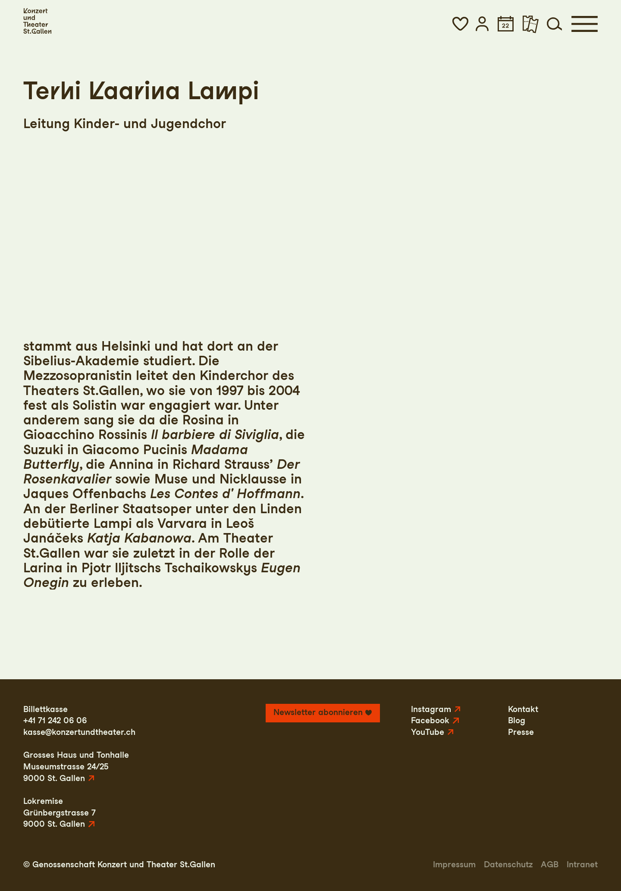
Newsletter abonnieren (318, 712)
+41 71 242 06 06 (55, 720)
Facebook (430, 720)
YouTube (427, 732)
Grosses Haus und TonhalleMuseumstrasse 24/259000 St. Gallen (76, 766)
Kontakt (523, 709)
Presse (521, 732)
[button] (460, 23)
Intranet (582, 864)
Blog (516, 720)
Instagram (431, 709)
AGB (549, 864)
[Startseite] (37, 21)
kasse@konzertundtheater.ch (79, 732)
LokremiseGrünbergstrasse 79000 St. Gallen (59, 812)
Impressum (454, 864)
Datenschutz (508, 864)
